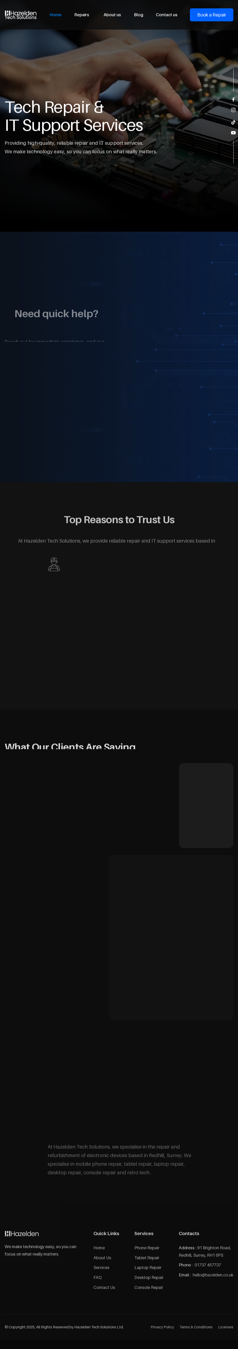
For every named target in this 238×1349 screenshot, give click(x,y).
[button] (82, 15)
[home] (21, 15)
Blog (138, 14)
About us (112, 14)
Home (55, 14)
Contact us (166, 14)
